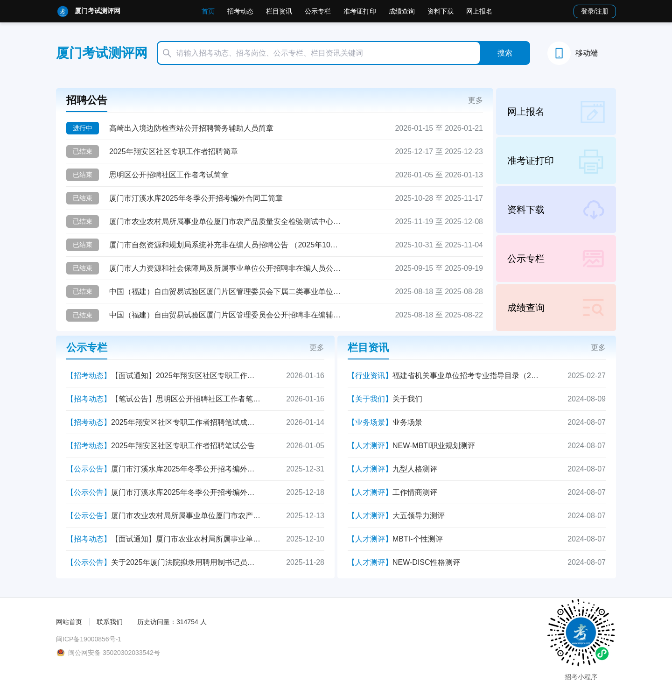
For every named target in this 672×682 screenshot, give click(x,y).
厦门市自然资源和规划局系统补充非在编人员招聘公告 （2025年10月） (226, 245)
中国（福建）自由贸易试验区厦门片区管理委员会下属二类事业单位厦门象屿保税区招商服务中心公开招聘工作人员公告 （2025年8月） (226, 291)
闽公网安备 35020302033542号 (114, 652)
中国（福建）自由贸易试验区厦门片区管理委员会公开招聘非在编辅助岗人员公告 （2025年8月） (226, 315)
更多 (475, 100)
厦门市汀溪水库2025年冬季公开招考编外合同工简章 (196, 198)
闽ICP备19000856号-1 (88, 639)
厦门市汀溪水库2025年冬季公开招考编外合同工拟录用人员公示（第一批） (185, 492)
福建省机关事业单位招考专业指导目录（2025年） (467, 376)
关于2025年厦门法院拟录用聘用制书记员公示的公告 (185, 562)
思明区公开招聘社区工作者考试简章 (169, 175)
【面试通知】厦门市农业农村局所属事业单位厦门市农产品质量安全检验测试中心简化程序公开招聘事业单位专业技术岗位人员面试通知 (185, 539)
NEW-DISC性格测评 (426, 562)
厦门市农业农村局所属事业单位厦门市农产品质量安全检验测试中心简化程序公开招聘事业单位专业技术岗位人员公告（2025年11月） (226, 221)
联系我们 (110, 622)
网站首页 (69, 622)
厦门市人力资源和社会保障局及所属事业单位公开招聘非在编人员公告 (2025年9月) (226, 268)
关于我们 (407, 399)
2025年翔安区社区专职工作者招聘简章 (173, 151)
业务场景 (407, 422)
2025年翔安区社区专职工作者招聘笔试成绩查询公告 (185, 422)
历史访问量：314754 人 (172, 622)
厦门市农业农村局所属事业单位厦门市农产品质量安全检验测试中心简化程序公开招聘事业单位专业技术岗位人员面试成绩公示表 (185, 516)
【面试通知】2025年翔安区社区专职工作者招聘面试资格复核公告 (185, 376)
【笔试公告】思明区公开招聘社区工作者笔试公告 (185, 399)
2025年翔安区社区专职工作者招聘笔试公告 (183, 446)
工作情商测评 (414, 492)
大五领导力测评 (418, 516)
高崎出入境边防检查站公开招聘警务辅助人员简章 (191, 128)
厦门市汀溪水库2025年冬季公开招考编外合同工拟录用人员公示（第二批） (185, 469)
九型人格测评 (414, 469)
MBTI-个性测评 (417, 539)
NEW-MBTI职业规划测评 (433, 446)
